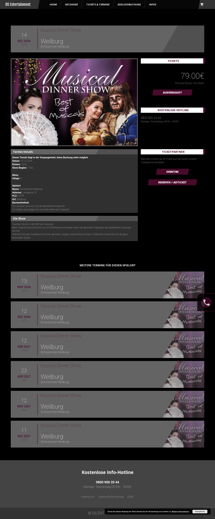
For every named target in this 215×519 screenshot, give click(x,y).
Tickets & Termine (98, 4)
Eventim (172, 171)
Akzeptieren (200, 511)
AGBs (130, 496)
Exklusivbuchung (129, 4)
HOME (53, 4)
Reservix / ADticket (172, 182)
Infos (153, 4)
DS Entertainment (17, 4)
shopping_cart (202, 4)
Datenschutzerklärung (111, 496)
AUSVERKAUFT (172, 92)
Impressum (88, 496)
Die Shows (71, 4)
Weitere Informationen (180, 511)
